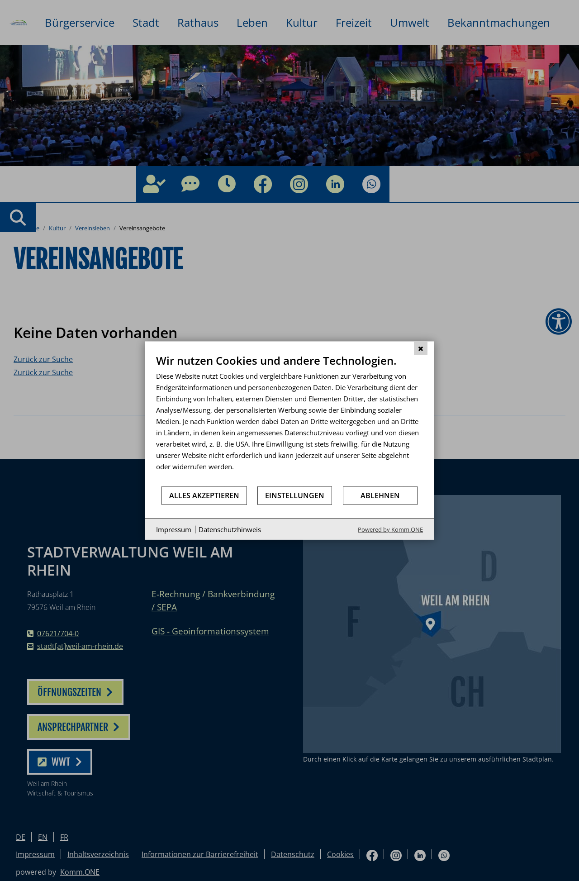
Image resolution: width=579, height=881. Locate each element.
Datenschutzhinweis (230, 528)
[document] (289, 419)
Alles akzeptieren (204, 495)
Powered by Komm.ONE (390, 529)
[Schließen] (420, 348)
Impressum (173, 528)
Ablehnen (380, 495)
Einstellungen (294, 495)
